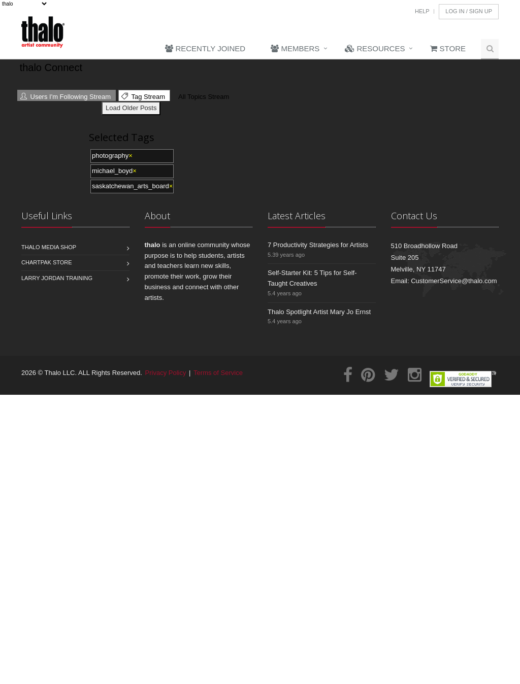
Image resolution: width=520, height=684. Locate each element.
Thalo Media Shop (48, 247)
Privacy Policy (165, 373)
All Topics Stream (202, 96)
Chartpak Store (46, 262)
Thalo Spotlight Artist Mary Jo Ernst (319, 312)
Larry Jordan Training (56, 278)
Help (422, 11)
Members (295, 48)
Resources (375, 48)
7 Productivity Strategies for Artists (318, 245)
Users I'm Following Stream (65, 96)
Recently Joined (205, 48)
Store (448, 48)
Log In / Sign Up (468, 11)
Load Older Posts (131, 108)
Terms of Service (218, 373)
